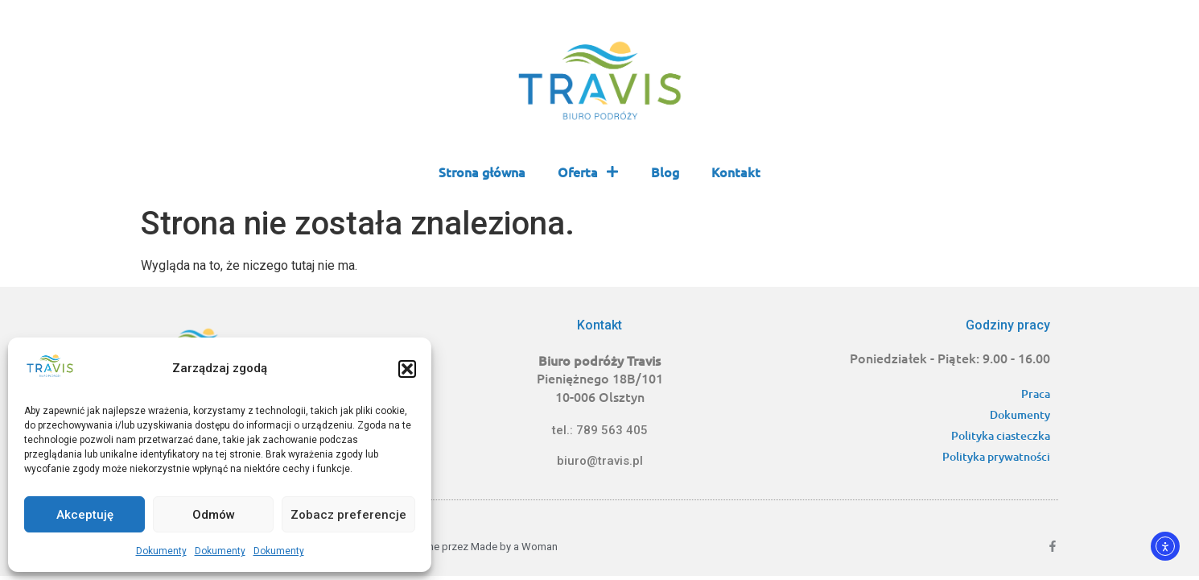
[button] (407, 369)
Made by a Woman (514, 547)
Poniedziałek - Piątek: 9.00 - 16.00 (950, 358)
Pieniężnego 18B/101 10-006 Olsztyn (600, 378)
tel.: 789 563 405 (600, 430)
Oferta (588, 171)
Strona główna (482, 171)
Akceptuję (84, 515)
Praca (1035, 393)
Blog (665, 171)
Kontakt (735, 171)
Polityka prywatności (996, 456)
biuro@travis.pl (600, 461)
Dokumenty (161, 551)
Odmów (213, 515)
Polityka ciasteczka (1000, 435)
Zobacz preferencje (348, 515)
